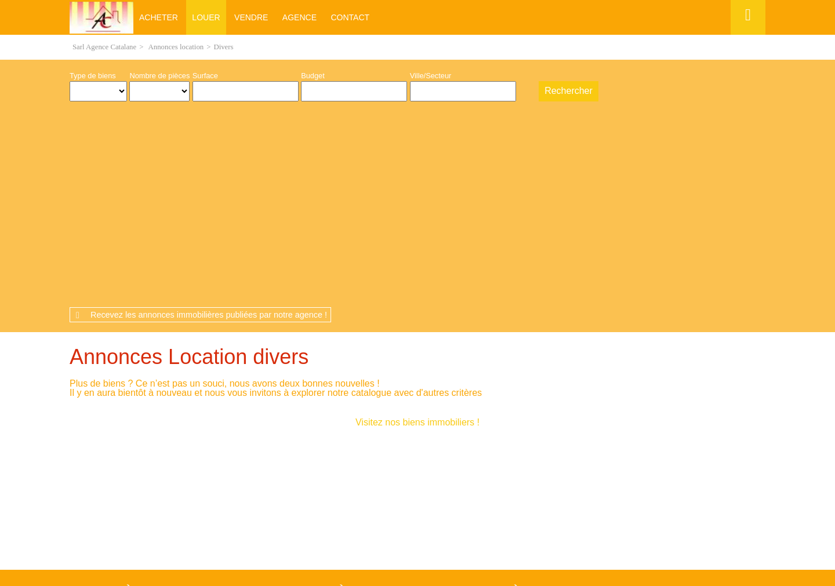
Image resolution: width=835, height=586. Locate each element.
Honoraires (379, 521)
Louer (206, 17)
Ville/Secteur (431, 75)
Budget (313, 75)
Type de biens (93, 75)
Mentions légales (307, 521)
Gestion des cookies (519, 521)
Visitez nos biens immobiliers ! (417, 225)
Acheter (158, 17)
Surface (205, 75)
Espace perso (746, 34)
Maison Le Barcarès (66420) (124, 440)
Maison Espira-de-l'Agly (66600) (129, 449)
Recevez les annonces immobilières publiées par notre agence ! (208, 117)
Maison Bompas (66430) (117, 431)
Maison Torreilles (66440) (118, 468)
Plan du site (439, 521)
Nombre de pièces (159, 75)
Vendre (251, 17)
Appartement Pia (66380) (293, 411)
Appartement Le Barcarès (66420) (481, 411)
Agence (299, 17)
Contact (350, 17)
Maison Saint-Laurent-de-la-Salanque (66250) (152, 421)
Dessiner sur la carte (526, 91)
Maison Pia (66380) (109, 411)
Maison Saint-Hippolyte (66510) (129, 459)
